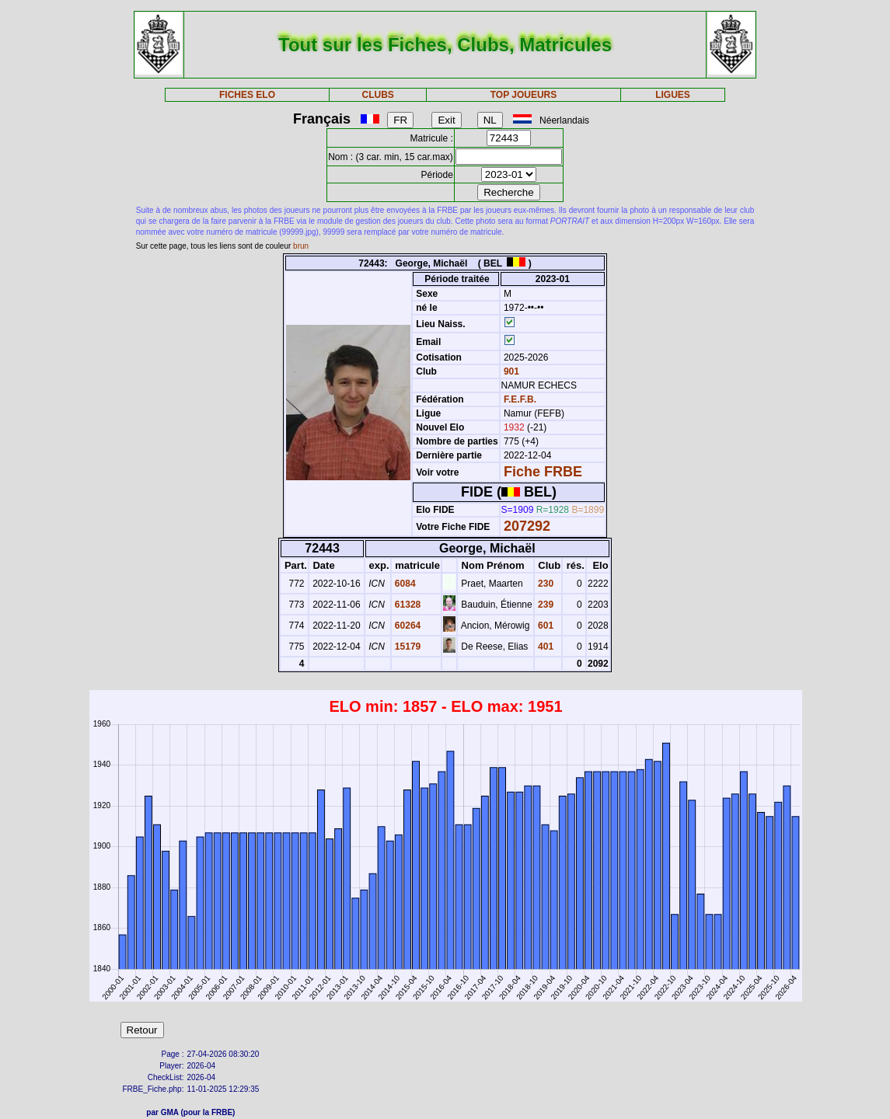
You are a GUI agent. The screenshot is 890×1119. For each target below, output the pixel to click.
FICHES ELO (247, 94)
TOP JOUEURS (523, 94)
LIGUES (672, 94)
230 (544, 583)
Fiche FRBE (543, 471)
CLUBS (378, 94)
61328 (407, 604)
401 (544, 646)
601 (544, 625)
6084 (404, 583)
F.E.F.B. (520, 399)
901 (510, 371)
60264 (407, 625)
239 (544, 604)
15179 (407, 646)
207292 (527, 526)
